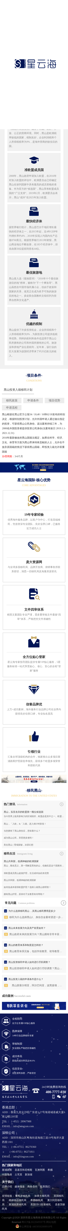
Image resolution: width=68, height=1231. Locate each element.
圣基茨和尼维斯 (23, 1170)
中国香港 (7, 1174)
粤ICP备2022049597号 (34, 1222)
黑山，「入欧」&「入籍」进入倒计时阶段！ (25, 824)
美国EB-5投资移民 (40, 1204)
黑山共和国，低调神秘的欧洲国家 (21, 861)
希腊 (50, 1170)
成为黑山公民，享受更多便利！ (19, 838)
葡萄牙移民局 (22, 1196)
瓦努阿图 (40, 1170)
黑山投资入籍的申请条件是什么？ (25, 979)
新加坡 (28, 1174)
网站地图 (51, 1222)
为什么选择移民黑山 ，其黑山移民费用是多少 (31, 911)
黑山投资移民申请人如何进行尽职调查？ (29, 962)
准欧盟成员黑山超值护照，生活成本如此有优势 (26, 873)
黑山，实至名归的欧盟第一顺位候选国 (23, 812)
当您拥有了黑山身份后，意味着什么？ (22, 831)
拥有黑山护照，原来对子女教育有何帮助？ (24, 894)
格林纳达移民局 (17, 1200)
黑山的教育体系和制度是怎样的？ (25, 945)
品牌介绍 (7, 1186)
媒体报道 (20, 1186)
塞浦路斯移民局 (17, 1204)
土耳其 (18, 1174)
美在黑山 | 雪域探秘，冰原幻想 (18, 845)
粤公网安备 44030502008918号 (34, 1226)
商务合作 (32, 1186)
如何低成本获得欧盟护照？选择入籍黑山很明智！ (27, 887)
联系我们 (45, 1186)
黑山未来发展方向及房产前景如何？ (27, 928)
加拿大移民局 (41, 1196)
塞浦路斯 (7, 1170)
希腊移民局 (36, 1200)
